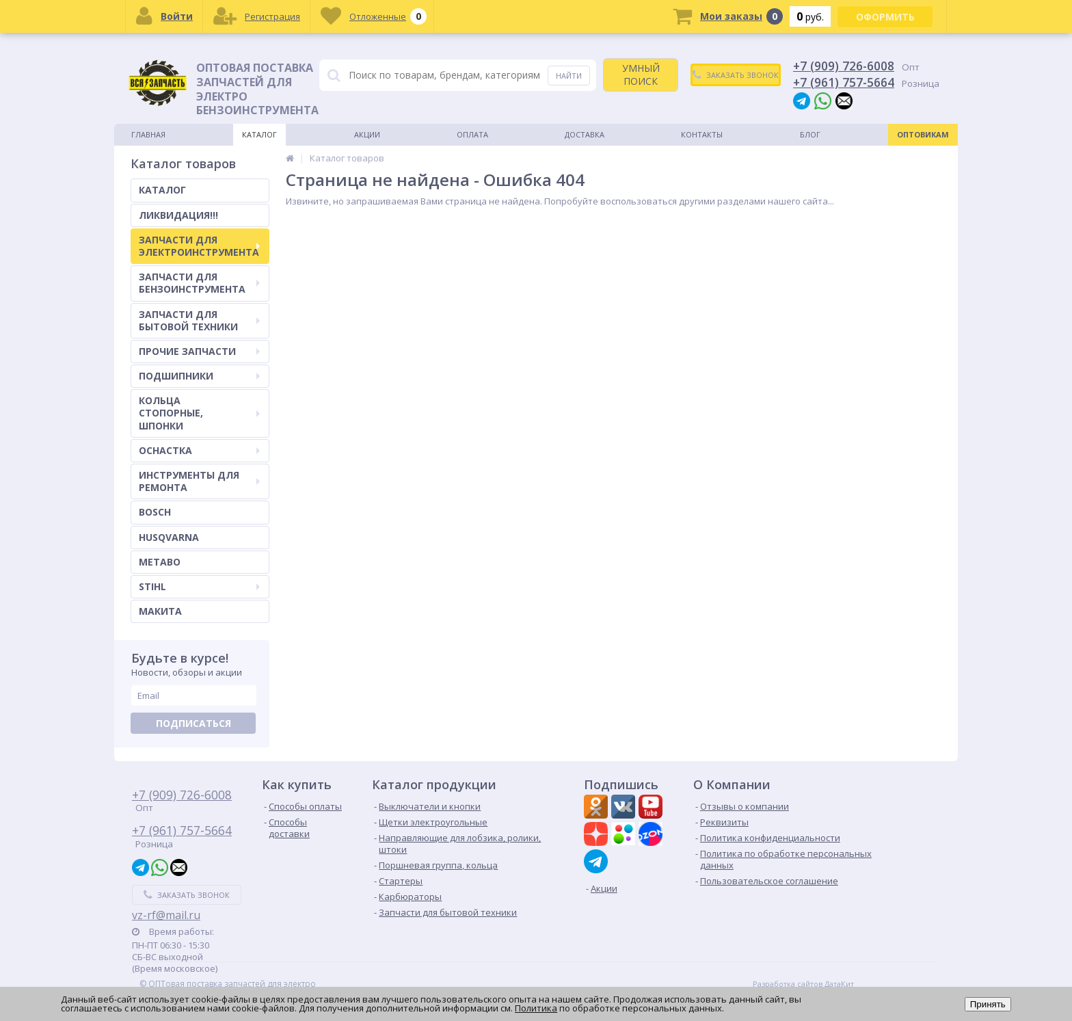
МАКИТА (160, 611)
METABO (159, 561)
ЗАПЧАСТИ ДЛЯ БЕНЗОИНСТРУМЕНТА (199, 282)
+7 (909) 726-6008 (843, 65)
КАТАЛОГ (162, 189)
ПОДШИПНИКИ (199, 375)
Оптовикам (923, 134)
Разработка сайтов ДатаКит (803, 984)
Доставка (584, 134)
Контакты (702, 134)
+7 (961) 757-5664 (843, 82)
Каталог (259, 134)
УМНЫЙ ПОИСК (641, 74)
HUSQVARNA (169, 537)
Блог (810, 134)
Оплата (472, 134)
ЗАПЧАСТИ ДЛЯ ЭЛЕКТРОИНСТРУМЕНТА (199, 245)
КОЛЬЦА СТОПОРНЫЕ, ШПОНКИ (199, 413)
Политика (536, 1008)
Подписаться (193, 723)
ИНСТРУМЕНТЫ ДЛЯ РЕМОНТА (199, 481)
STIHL (199, 586)
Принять (988, 1004)
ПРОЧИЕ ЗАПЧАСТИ (199, 351)
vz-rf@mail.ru (166, 915)
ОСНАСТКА (199, 450)
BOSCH (155, 511)
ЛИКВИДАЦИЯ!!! (178, 215)
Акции (367, 134)
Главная (148, 134)
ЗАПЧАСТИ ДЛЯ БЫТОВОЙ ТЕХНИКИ (199, 320)
